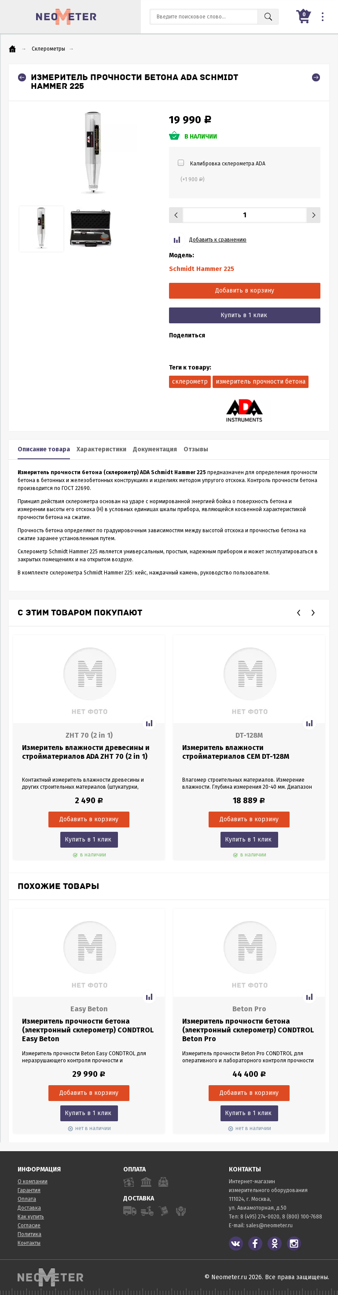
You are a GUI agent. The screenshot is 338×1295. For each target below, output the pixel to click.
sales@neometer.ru (269, 1225)
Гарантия (29, 1190)
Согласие (29, 1225)
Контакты (29, 1243)
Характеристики (101, 449)
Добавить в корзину (244, 290)
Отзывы (196, 449)
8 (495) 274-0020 (259, 1217)
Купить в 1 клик (243, 315)
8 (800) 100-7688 (302, 1217)
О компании (33, 1181)
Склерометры (48, 49)
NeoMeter (66, 17)
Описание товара (44, 449)
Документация (155, 449)
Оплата (27, 1199)
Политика (29, 1234)
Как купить (31, 1217)
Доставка (29, 1208)
